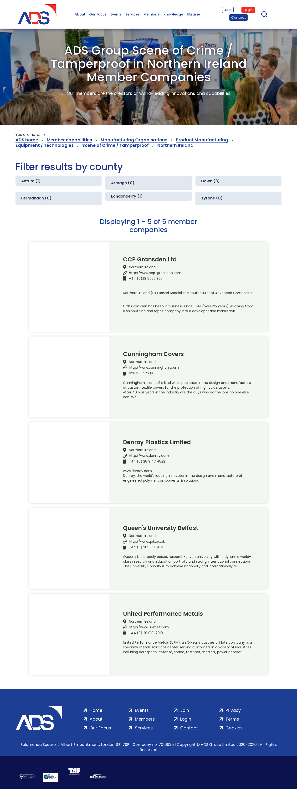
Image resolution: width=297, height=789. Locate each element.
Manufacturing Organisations (134, 140)
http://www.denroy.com (149, 455)
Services (132, 14)
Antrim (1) (31, 181)
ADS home (26, 140)
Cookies (234, 728)
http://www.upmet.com (149, 627)
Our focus (98, 14)
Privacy (233, 710)
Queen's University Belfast (160, 528)
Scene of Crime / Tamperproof (115, 145)
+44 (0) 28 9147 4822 (147, 461)
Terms (232, 719)
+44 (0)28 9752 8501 (146, 278)
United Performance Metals (163, 614)
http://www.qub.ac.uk (147, 541)
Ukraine (193, 14)
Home (96, 710)
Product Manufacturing (202, 140)
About (80, 14)
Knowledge (173, 14)
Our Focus (100, 728)
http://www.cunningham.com (154, 367)
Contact (238, 17)
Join (227, 9)
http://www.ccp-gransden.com (155, 272)
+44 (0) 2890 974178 (146, 547)
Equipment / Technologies (44, 145)
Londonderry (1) (127, 196)
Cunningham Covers (153, 354)
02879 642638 (141, 373)
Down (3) (210, 181)
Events (116, 14)
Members (151, 14)
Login (248, 9)
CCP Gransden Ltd (150, 259)
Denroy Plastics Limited (157, 442)
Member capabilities (69, 140)
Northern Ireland (175, 145)
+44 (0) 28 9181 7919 (146, 633)
